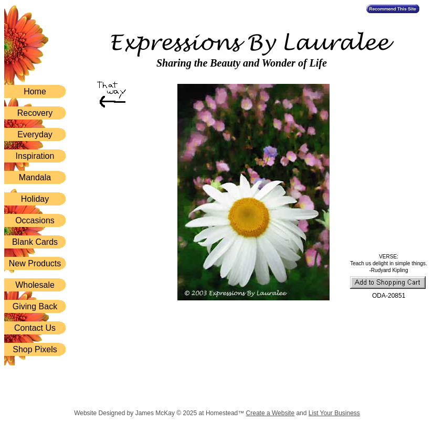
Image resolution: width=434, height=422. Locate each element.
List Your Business (334, 413)
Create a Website (270, 413)
